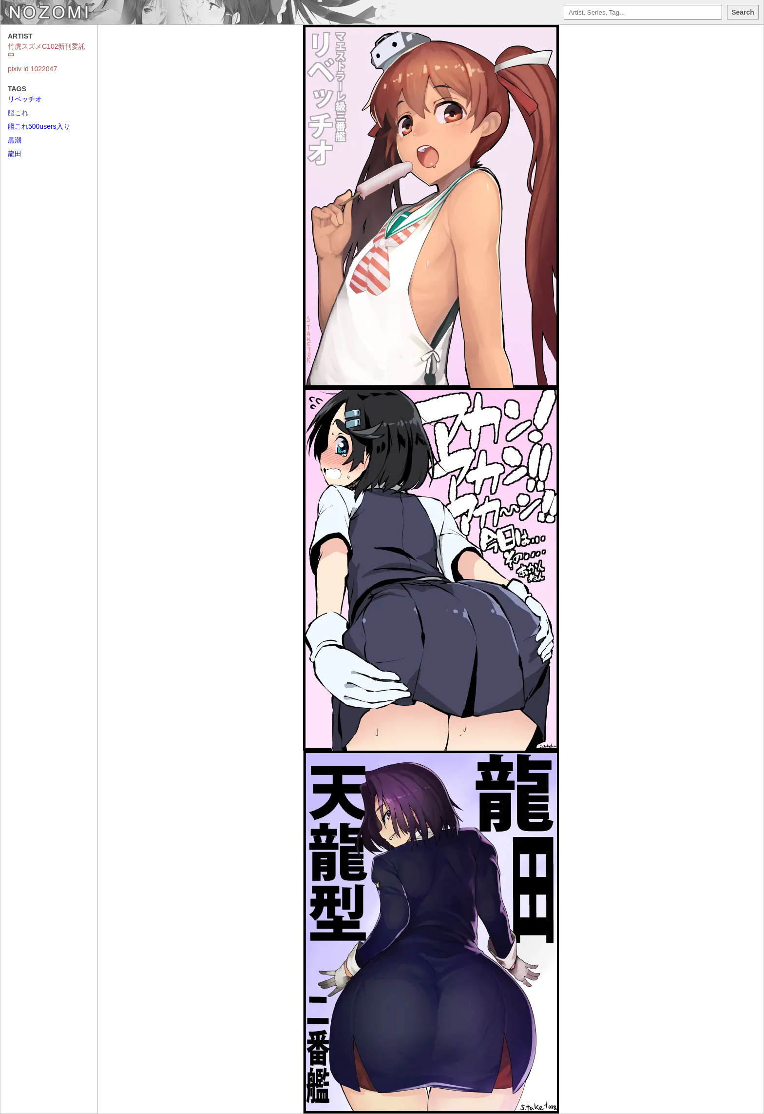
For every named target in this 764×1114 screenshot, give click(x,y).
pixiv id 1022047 (32, 69)
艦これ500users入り (39, 126)
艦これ (18, 113)
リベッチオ (25, 99)
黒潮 (14, 140)
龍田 (14, 154)
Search (742, 12)
